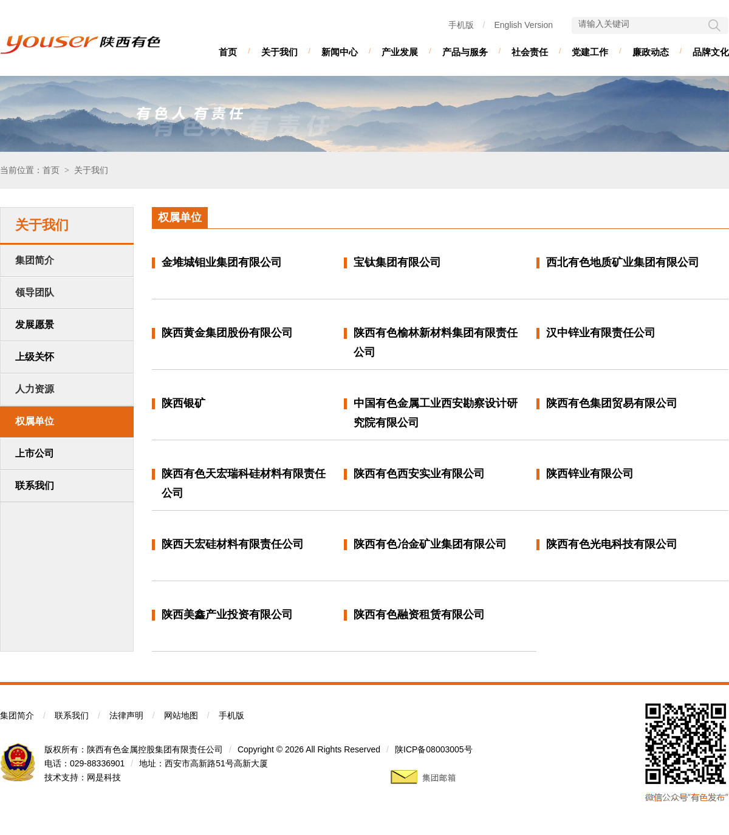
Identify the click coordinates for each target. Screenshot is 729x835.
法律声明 (126, 715)
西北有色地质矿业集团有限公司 (622, 262)
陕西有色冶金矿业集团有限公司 (430, 544)
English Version (523, 25)
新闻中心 (339, 52)
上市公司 (34, 453)
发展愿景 (34, 324)
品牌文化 (711, 52)
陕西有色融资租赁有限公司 (419, 614)
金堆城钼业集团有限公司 (222, 262)
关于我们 (279, 52)
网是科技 (104, 777)
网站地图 (181, 715)
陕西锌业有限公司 (590, 474)
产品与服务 (465, 52)
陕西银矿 (183, 403)
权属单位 (34, 421)
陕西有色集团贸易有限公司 (611, 403)
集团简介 (17, 715)
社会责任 (530, 52)
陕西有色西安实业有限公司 (419, 474)
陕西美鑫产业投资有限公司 (227, 614)
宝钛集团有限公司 (397, 262)
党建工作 (590, 52)
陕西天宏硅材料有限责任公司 (233, 544)
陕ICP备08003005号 (434, 749)
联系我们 (34, 485)
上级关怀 (34, 357)
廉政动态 (650, 52)
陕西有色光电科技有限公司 (611, 544)
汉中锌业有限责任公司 (600, 333)
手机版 (461, 25)
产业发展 (400, 52)
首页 (228, 52)
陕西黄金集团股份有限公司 (227, 333)
